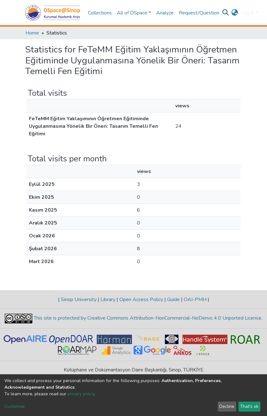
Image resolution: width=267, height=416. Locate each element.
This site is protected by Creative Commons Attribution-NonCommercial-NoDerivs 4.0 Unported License (146, 318)
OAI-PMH (195, 299)
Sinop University (79, 299)
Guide (173, 299)
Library (108, 299)
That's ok (249, 406)
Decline (226, 406)
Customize (14, 406)
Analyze (165, 12)
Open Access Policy (141, 299)
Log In (247, 12)
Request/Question (199, 12)
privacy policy (81, 394)
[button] (235, 13)
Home (32, 33)
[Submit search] (226, 13)
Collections (100, 12)
